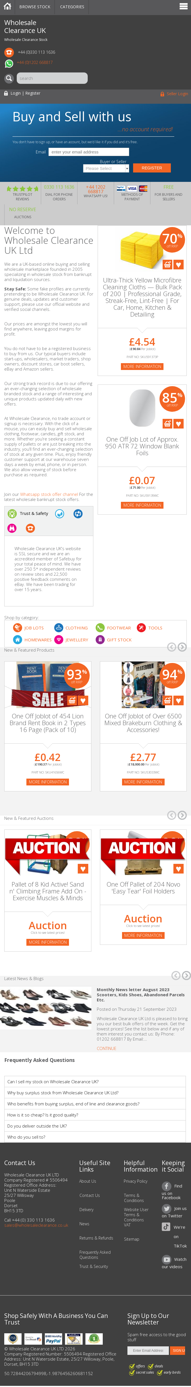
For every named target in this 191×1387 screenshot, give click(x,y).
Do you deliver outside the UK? (37, 1126)
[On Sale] (48, 696)
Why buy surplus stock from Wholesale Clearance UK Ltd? (62, 1092)
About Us (87, 1181)
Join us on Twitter (174, 1211)
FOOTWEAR (119, 628)
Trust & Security (93, 1266)
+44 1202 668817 (95, 189)
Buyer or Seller (113, 161)
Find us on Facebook (172, 1191)
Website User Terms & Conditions (136, 1214)
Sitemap (131, 1239)
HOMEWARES (38, 639)
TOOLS (155, 628)
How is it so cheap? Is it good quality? (42, 1115)
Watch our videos (174, 1262)
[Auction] (48, 857)
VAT (127, 1225)
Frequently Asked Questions (95, 1255)
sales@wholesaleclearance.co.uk (36, 1225)
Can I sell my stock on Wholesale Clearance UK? (52, 1081)
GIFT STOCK (119, 639)
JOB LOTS (34, 628)
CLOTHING (77, 628)
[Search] (10, 79)
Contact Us (89, 1195)
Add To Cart (167, 264)
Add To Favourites (178, 264)
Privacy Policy (135, 1181)
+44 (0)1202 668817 (35, 62)
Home (7, 7)
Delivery (86, 1209)
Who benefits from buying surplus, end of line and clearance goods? (73, 1104)
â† (171, 647)
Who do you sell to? (26, 1137)
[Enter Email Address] (148, 1350)
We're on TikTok (180, 1236)
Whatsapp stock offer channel (49, 494)
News (84, 1223)
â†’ (182, 647)
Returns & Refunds (96, 1238)
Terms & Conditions (134, 1198)
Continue (106, 1048)
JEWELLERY (77, 639)
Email (41, 152)
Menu (183, 7)
